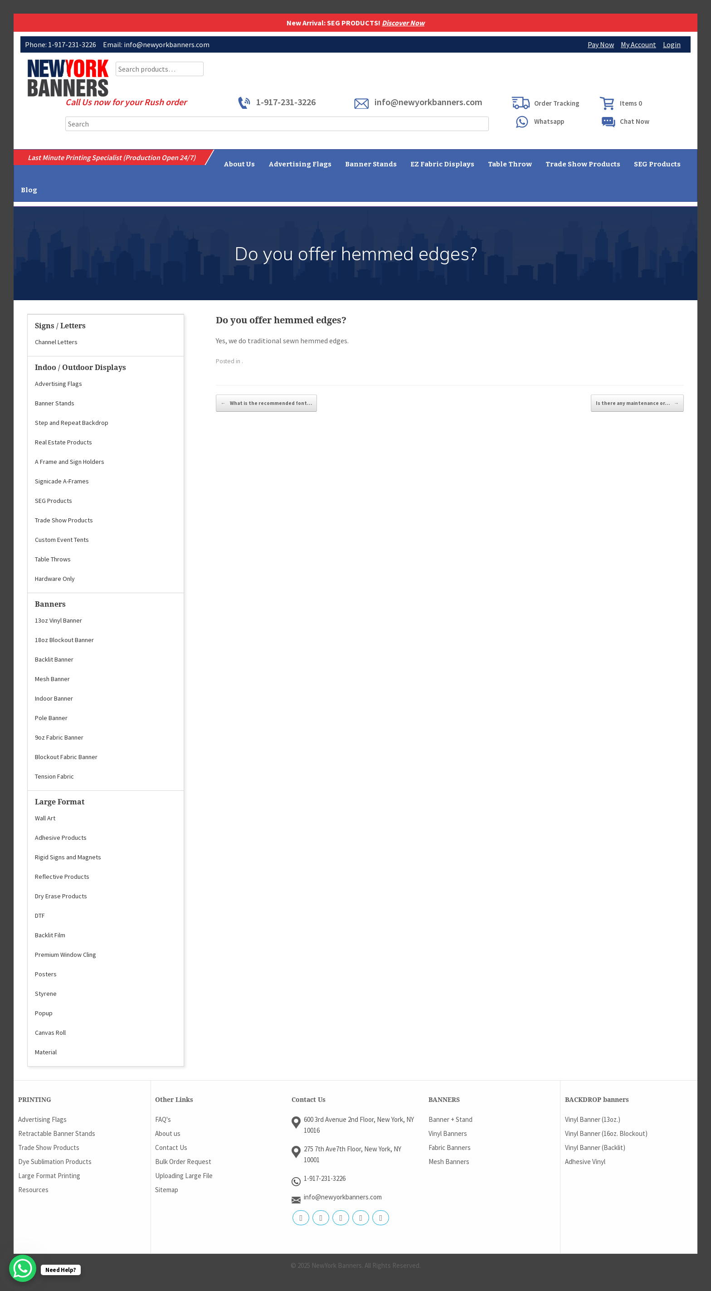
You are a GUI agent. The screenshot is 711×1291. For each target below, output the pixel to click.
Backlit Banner (54, 659)
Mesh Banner (52, 679)
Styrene (46, 993)
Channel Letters (56, 342)
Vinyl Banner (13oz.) (592, 1119)
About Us (239, 164)
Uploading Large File (184, 1175)
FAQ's (163, 1119)
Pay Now (601, 44)
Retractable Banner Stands (56, 1133)
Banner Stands (371, 164)
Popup (44, 1013)
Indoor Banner (54, 698)
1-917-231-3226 (286, 101)
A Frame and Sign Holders (69, 462)
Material (46, 1052)
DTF (40, 915)
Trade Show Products (582, 164)
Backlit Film (50, 935)
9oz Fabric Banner (59, 737)
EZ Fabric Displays (442, 164)
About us (167, 1133)
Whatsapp (549, 121)
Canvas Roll (50, 1032)
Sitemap (166, 1189)
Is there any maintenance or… (637, 403)
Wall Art (45, 818)
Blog (29, 190)
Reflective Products (62, 876)
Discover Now (403, 22)
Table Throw (510, 164)
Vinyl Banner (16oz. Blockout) (606, 1133)
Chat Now (634, 121)
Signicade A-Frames (62, 481)
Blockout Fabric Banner (66, 757)
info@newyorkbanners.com (428, 101)
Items (631, 103)
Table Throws (53, 559)
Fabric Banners (450, 1147)
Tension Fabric (54, 776)
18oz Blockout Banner (64, 640)
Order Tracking (557, 103)
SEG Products (657, 164)
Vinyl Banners (448, 1133)
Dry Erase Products (61, 896)
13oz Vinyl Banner (58, 620)
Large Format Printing (49, 1175)
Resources (33, 1189)
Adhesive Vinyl (585, 1161)
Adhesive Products (61, 837)
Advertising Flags (299, 164)
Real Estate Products (63, 442)
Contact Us (171, 1147)
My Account (638, 44)
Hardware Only (55, 579)
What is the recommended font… (266, 403)
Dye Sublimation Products (55, 1161)
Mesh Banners (449, 1161)
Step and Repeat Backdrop (71, 423)
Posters (46, 974)
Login (672, 44)
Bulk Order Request (183, 1161)
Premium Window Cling (65, 954)
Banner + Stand (450, 1119)
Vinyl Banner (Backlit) (595, 1147)
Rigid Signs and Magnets (68, 857)
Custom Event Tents (62, 540)
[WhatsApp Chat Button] (22, 1268)
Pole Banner (51, 718)
